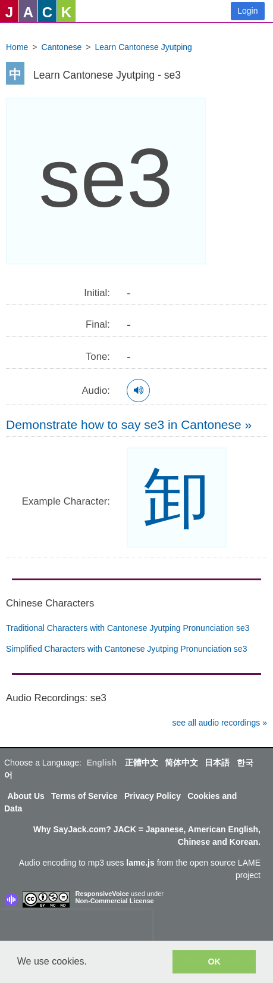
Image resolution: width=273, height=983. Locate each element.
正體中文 (141, 762)
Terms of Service (84, 796)
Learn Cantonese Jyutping (143, 47)
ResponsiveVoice (102, 893)
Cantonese (62, 47)
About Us (26, 796)
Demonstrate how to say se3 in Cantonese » (129, 424)
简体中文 (181, 762)
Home (17, 47)
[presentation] (76, 927)
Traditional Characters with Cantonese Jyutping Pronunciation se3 (128, 628)
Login (247, 10)
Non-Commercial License (115, 900)
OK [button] (214, 961)
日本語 (217, 762)
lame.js (140, 862)
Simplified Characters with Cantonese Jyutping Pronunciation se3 (126, 649)
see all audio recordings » (219, 722)
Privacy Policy (152, 796)
